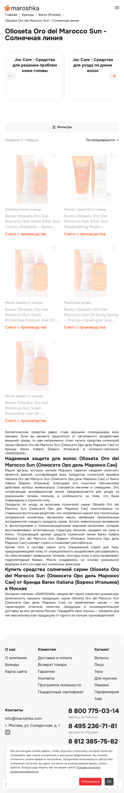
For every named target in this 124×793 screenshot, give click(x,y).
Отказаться (90, 781)
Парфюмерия (106, 692)
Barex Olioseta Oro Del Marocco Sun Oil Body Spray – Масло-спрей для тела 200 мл (91, 315)
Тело (98, 671)
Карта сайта (16, 671)
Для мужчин (105, 678)
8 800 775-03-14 (93, 711)
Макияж (101, 685)
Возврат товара (52, 664)
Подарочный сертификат (61, 692)
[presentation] (10, 76)
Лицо (99, 664)
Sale (98, 698)
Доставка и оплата (55, 658)
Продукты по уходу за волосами (32, 504)
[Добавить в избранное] (54, 156)
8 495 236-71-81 (92, 726)
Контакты (46, 678)
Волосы (101, 658)
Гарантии (46, 671)
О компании (16, 658)
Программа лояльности (59, 685)
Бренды (12, 664)
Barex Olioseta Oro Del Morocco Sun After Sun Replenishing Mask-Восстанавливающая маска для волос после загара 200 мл (91, 222)
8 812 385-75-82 (93, 741)
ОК (109, 781)
